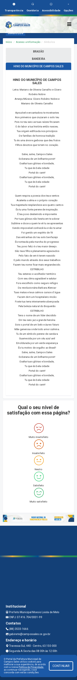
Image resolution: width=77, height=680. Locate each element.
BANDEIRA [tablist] (38, 58)
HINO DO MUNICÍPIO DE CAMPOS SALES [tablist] (38, 66)
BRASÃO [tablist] (38, 51)
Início (9, 42)
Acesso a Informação (28, 42)
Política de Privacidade (31, 667)
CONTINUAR (61, 666)
